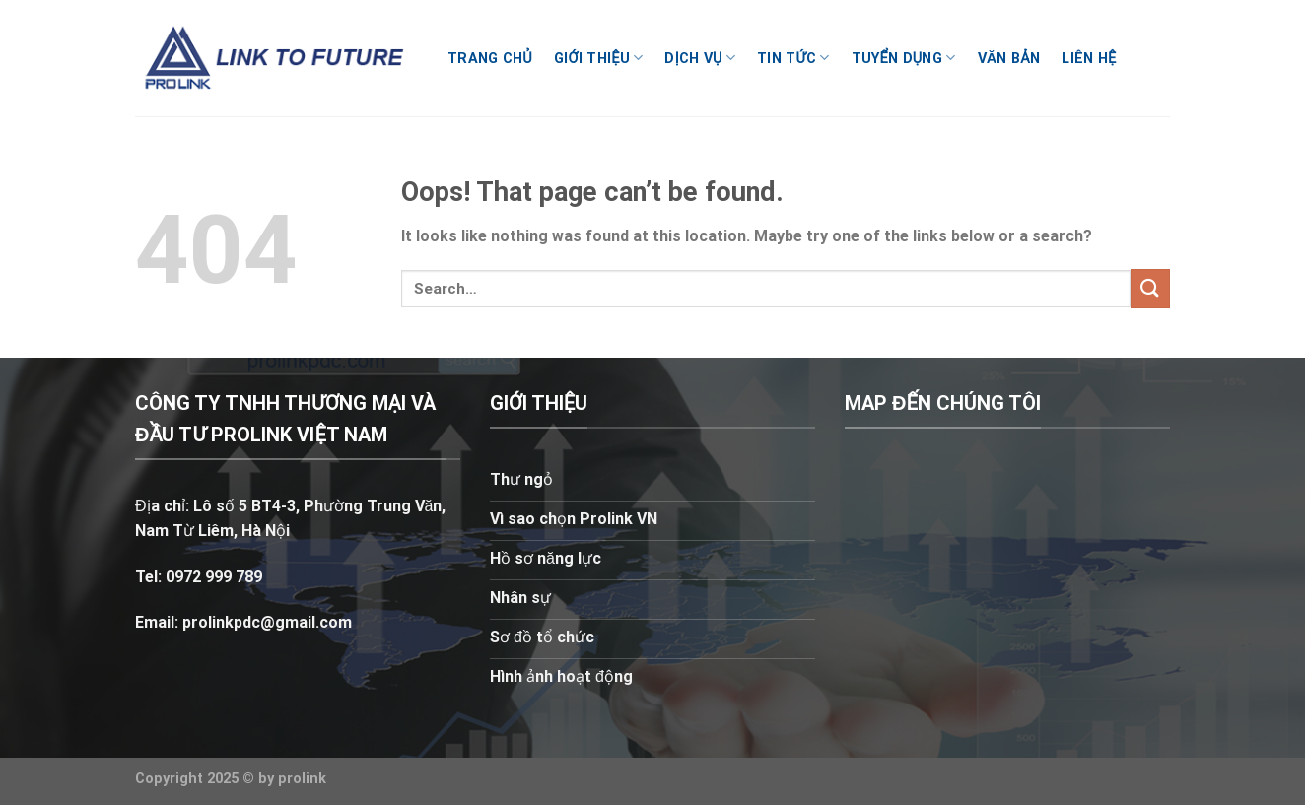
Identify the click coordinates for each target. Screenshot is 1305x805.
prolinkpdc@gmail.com (267, 622)
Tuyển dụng (904, 57)
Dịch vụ (699, 57)
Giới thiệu (598, 57)
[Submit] (1150, 288)
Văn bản (1009, 58)
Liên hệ (1089, 58)
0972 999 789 (212, 577)
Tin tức (793, 57)
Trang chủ (489, 58)
